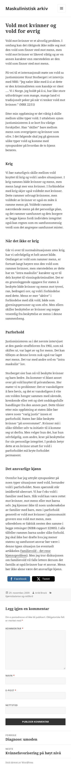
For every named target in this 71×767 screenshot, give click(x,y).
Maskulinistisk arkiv (26, 8)
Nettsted (11, 705)
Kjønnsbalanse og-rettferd (19, 596)
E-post (10, 690)
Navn (10, 675)
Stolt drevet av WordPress (19, 762)
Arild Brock (41, 592)
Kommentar (14, 628)
